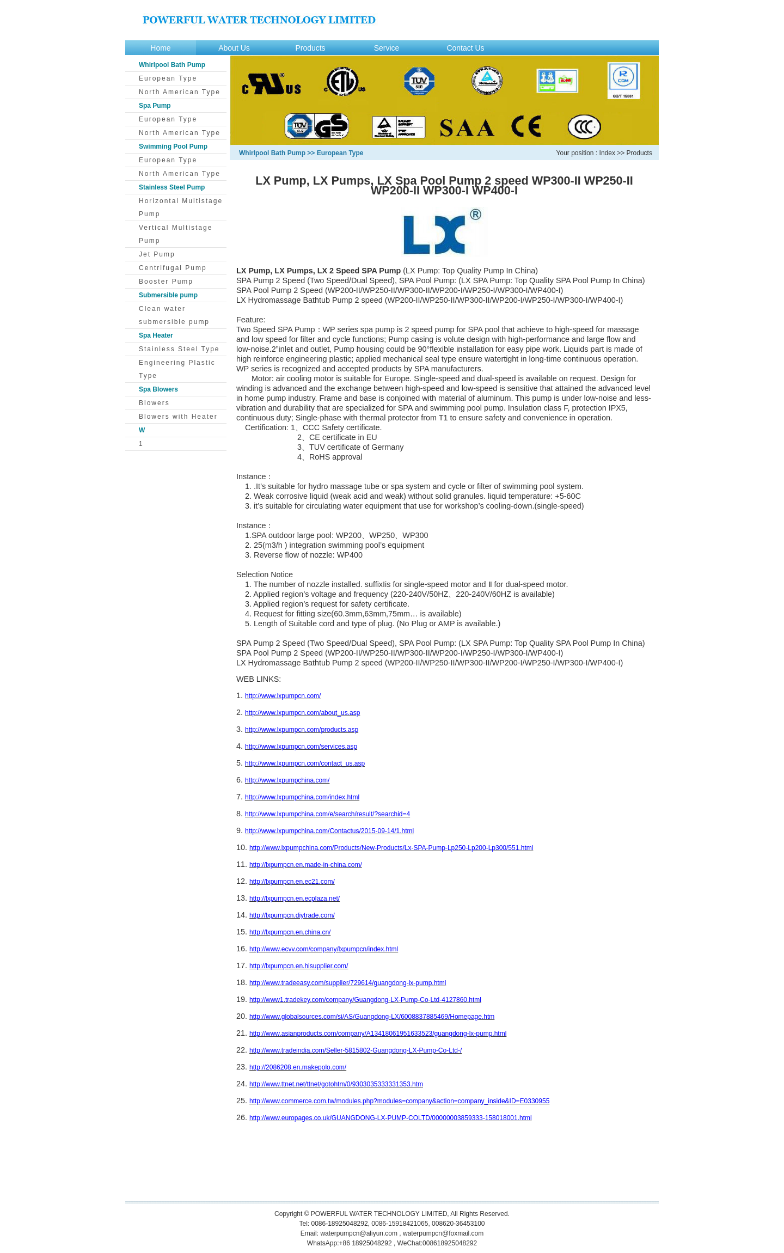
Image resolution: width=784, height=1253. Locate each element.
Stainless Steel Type (179, 349)
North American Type (179, 92)
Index (607, 153)
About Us (234, 48)
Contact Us (465, 48)
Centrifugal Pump (173, 268)
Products (310, 48)
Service (387, 48)
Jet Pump (157, 254)
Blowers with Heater (178, 416)
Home (160, 48)
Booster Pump (166, 281)
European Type (168, 78)
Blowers (154, 403)
